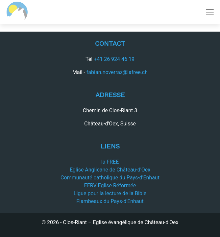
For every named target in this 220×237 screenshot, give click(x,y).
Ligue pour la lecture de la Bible (110, 193)
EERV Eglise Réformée (110, 185)
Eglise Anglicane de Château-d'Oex (110, 170)
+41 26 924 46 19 (114, 59)
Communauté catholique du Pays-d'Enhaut (110, 177)
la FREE (110, 162)
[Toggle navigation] (210, 12)
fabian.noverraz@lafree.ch (117, 72)
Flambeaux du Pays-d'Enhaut (109, 201)
